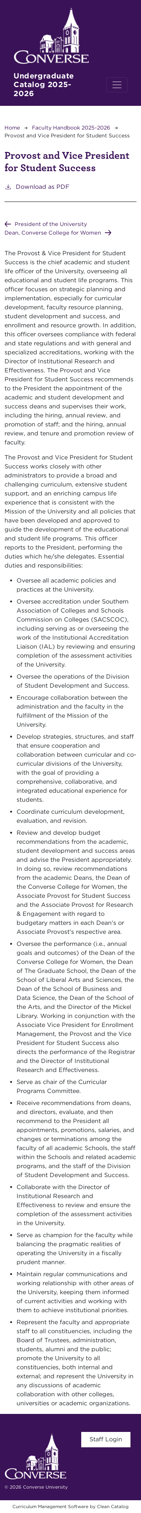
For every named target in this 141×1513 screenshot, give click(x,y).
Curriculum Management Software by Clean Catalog (70, 1506)
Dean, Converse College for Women (53, 232)
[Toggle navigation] (116, 84)
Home (12, 128)
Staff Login (105, 1439)
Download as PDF (37, 186)
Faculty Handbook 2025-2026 (71, 128)
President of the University (51, 224)
